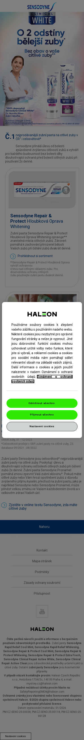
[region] (42, 370)
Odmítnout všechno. (42, 403)
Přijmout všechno (42, 414)
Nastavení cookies (42, 426)
